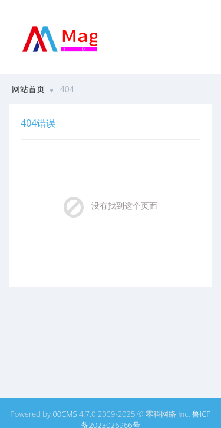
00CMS (64, 413)
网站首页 (28, 89)
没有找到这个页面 (124, 205)
